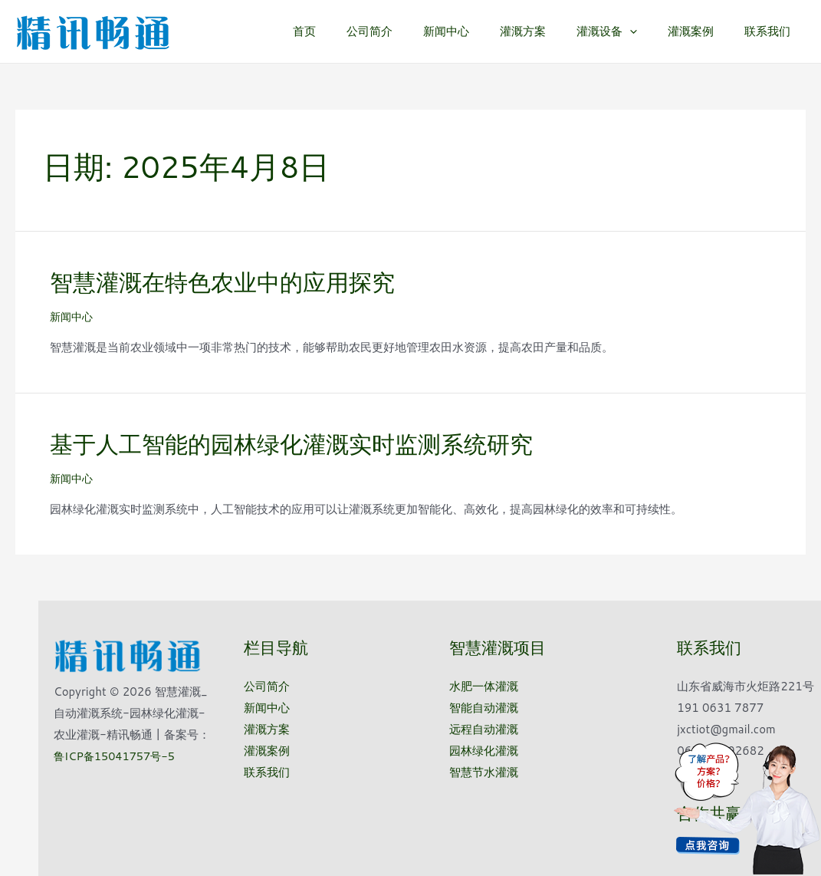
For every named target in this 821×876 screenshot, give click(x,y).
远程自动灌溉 (483, 729)
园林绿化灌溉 (483, 750)
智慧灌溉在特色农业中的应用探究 (222, 281)
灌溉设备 (626, 31)
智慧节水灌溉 (483, 771)
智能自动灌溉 (483, 708)
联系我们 (771, 31)
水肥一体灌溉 (483, 686)
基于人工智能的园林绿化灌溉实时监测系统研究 (291, 443)
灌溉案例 (702, 31)
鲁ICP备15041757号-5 (117, 755)
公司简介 (412, 31)
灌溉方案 (550, 31)
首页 (354, 31)
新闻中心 (481, 31)
